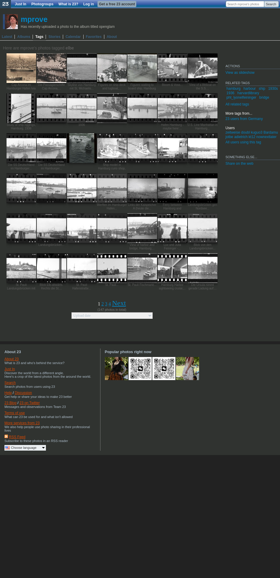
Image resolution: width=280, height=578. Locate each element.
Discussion (23, 393)
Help (8, 393)
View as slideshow (240, 73)
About (112, 37)
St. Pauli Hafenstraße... (81, 286)
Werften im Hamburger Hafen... (112, 206)
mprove (34, 19)
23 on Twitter (30, 403)
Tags (39, 37)
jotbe (229, 137)
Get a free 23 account (117, 4)
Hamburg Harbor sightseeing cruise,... (172, 286)
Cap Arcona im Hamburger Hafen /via (21, 86)
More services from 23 (22, 423)
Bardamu (270, 132)
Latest (7, 37)
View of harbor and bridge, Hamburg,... (142, 246)
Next (119, 303)
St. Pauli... (112, 284)
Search (271, 4)
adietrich (240, 137)
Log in (88, 4)
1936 (81, 125)
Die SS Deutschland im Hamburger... (21, 166)
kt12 (252, 137)
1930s (273, 89)
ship (262, 89)
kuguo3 (256, 132)
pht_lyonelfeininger (241, 97)
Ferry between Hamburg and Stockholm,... (172, 208)
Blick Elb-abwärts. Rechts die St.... (51, 286)
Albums (23, 37)
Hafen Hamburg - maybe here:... (172, 126)
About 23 (11, 359)
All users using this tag (243, 142)
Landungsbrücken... (52, 244)
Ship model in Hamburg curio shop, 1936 (112, 168)
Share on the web (239, 163)
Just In (20, 4)
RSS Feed (17, 437)
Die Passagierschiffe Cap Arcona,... (51, 86)
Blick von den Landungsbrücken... (203, 246)
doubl (245, 132)
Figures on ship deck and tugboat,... (111, 86)
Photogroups (42, 4)
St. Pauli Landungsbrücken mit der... (21, 288)
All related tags (237, 104)
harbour (250, 89)
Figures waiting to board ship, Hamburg (142, 86)
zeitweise (232, 132)
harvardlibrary (248, 93)
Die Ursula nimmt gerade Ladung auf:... (202, 286)
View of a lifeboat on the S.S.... (202, 86)
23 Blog (10, 403)
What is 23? (68, 4)
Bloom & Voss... (172, 85)
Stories (54, 37)
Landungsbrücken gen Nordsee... (202, 206)
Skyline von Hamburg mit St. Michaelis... (82, 86)
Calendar (73, 37)
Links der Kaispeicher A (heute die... (142, 206)
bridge (264, 97)
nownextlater (266, 137)
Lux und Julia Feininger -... (172, 246)
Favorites (94, 37)
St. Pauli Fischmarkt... (142, 284)
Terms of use (14, 413)
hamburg (233, 89)
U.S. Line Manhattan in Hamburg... (203, 126)
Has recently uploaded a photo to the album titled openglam (68, 27)
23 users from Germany (244, 119)
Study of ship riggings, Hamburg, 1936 (21, 126)
